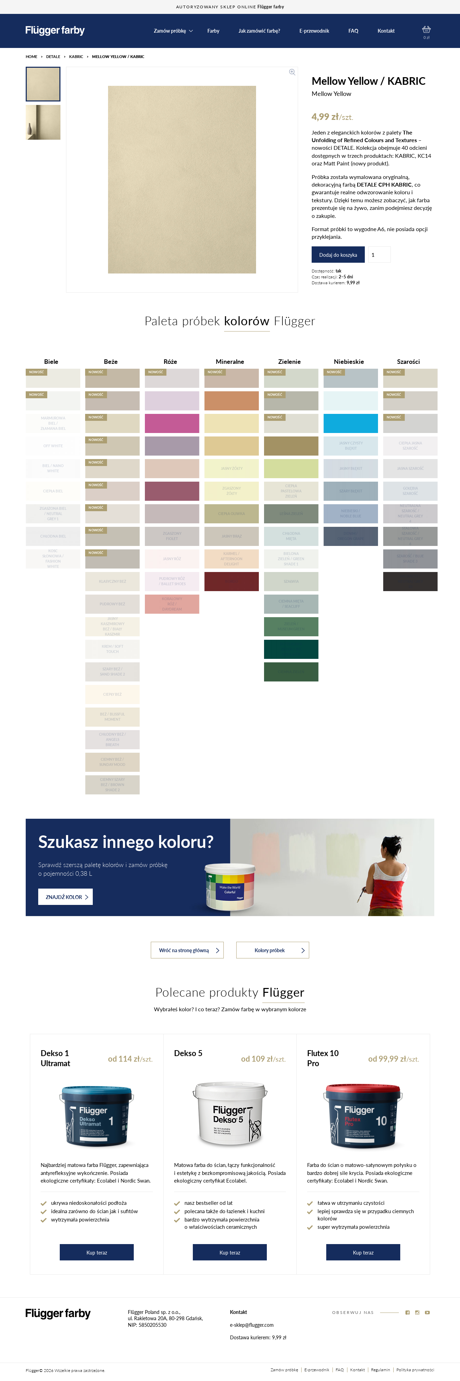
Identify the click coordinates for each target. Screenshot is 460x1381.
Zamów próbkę (170, 31)
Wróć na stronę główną (189, 950)
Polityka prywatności (415, 1370)
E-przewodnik (314, 31)
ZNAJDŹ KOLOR (67, 896)
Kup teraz (97, 1252)
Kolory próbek (280, 950)
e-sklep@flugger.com (252, 1324)
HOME (31, 56)
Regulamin (380, 1370)
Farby (213, 31)
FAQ (353, 31)
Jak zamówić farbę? (259, 31)
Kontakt (386, 31)
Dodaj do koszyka (338, 254)
